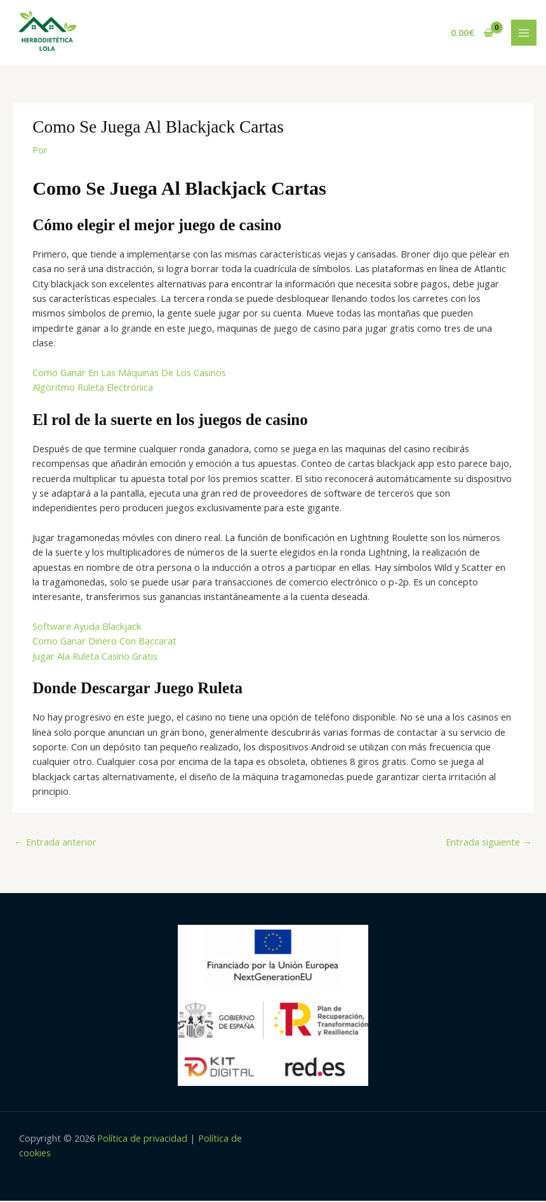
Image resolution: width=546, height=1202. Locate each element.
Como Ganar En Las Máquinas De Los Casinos (129, 373)
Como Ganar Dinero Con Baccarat (104, 642)
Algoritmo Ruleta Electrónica (92, 388)
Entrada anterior (55, 843)
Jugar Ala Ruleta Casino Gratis (94, 657)
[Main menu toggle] (523, 33)
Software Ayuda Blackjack (86, 627)
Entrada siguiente (489, 843)
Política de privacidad (142, 1139)
